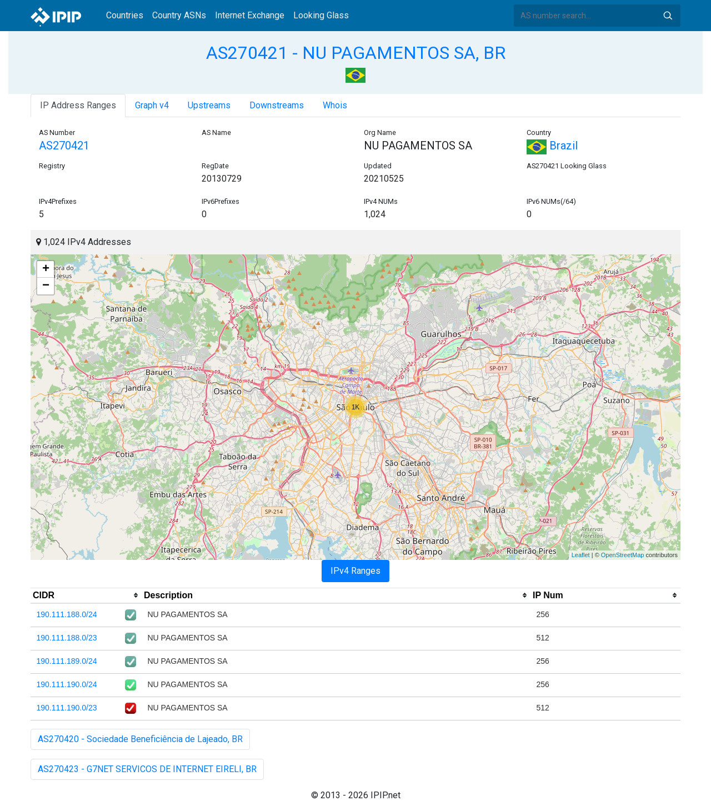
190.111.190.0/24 (67, 684)
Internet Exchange (249, 15)
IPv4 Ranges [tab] (355, 570)
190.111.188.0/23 (67, 637)
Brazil (552, 145)
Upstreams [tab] (209, 105)
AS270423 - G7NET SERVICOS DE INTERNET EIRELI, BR (147, 769)
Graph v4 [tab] (152, 105)
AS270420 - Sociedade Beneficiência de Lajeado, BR (140, 739)
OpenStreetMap (622, 555)
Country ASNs (179, 15)
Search (668, 15)
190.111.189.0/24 (67, 661)
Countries (124, 15)
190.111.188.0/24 (67, 614)
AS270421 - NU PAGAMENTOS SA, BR (355, 52)
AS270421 (64, 145)
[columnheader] (86, 595)
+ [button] (45, 269)
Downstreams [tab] (276, 105)
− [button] (45, 286)
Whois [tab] (335, 105)
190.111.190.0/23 (67, 707)
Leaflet (581, 555)
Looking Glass (321, 15)
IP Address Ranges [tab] (78, 105)
